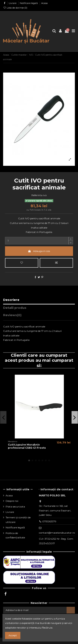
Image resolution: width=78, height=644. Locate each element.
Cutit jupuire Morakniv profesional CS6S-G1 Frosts (27, 446)
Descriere (11, 300)
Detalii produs (14, 308)
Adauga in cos (39, 251)
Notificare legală (29, 3)
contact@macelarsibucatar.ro (57, 532)
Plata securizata (15, 506)
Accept (13, 635)
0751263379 (49, 521)
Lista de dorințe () (15, 7)
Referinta (36, 195)
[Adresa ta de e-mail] (35, 610)
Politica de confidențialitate (15, 535)
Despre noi (12, 500)
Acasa (44, 3)
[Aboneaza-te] (71, 610)
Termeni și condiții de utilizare (18, 520)
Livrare (13, 3)
